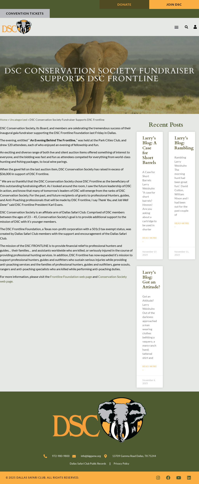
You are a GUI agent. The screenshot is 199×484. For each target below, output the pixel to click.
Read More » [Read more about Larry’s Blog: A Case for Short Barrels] (149, 239)
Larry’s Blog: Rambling (184, 143)
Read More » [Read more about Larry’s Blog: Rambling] (182, 225)
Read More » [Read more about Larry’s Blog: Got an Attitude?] (149, 368)
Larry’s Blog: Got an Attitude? (151, 280)
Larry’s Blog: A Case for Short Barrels (149, 150)
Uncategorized (18, 119)
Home (3, 119)
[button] (176, 27)
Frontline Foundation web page (71, 276)
